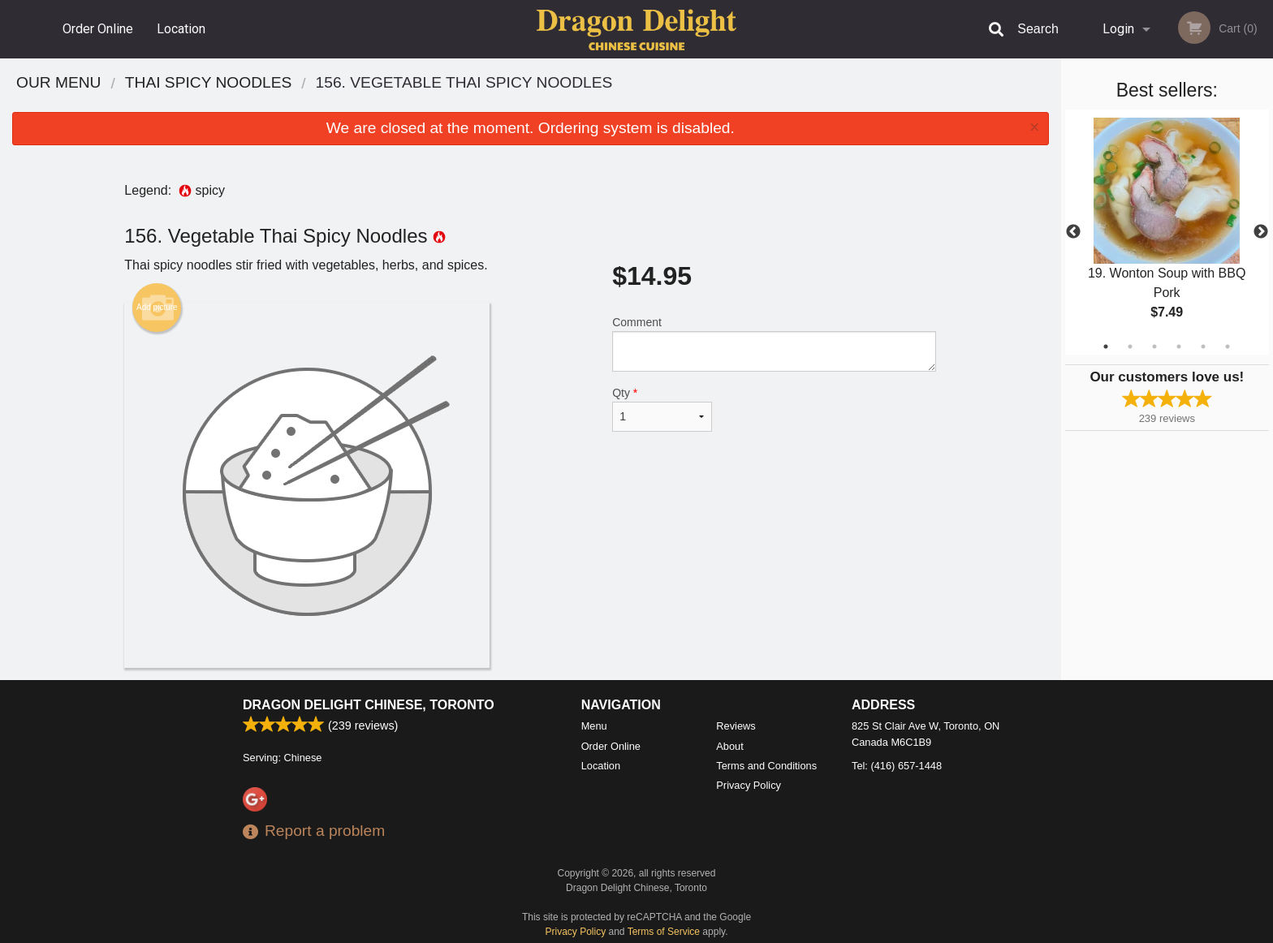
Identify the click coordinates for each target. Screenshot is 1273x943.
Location (181, 29)
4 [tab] (1179, 346)
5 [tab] (1203, 346)
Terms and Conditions (766, 766)
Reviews (735, 726)
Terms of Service (664, 931)
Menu (594, 726)
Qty (661, 409)
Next (1261, 232)
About (729, 746)
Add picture (157, 307)
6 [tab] (1227, 346)
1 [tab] (1106, 346)
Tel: (897, 766)
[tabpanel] (1167, 232)
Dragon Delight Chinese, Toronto (368, 705)
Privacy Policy (748, 785)
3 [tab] (1154, 346)
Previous (1073, 232)
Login (1118, 29)
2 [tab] (1130, 346)
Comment (774, 344)
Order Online (98, 29)
